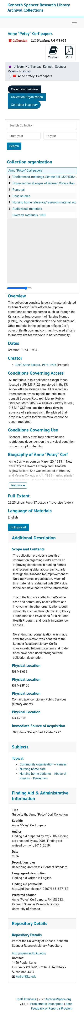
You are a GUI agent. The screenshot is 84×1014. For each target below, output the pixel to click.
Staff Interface (26, 999)
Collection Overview (24, 89)
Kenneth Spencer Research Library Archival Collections (39, 7)
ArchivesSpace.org (58, 999)
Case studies (21, 196)
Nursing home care (33, 769)
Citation (53, 52)
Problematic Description (46, 1004)
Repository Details (29, 923)
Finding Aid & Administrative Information (40, 795)
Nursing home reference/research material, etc (44, 202)
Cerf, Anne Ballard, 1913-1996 (36, 365)
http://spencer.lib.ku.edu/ (29, 953)
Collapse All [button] (18, 527)
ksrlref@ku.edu (26, 976)
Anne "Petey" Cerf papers (25, 170)
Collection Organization (27, 97)
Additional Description (34, 538)
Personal (19, 189)
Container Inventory (24, 105)
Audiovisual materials (27, 209)
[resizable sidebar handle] (19, 288)
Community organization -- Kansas (43, 764)
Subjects (20, 747)
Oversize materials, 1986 (29, 215)
